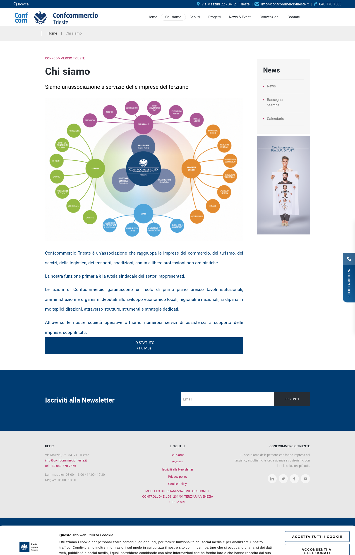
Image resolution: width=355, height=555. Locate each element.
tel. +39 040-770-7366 (60, 466)
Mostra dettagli (240, 546)
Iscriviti (292, 399)
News (271, 86)
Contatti (177, 462)
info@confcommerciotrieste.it (66, 460)
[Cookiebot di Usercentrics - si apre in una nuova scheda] (29, 546)
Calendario (275, 119)
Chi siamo (178, 455)
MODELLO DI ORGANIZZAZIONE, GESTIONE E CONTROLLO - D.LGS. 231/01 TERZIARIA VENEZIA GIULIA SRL (177, 496)
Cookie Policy (177, 484)
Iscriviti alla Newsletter (177, 469)
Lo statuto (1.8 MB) (144, 345)
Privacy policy (177, 476)
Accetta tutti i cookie (317, 510)
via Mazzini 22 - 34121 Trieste (223, 4)
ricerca (21, 4)
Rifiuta (317, 539)
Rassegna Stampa (275, 102)
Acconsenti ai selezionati (317, 524)
